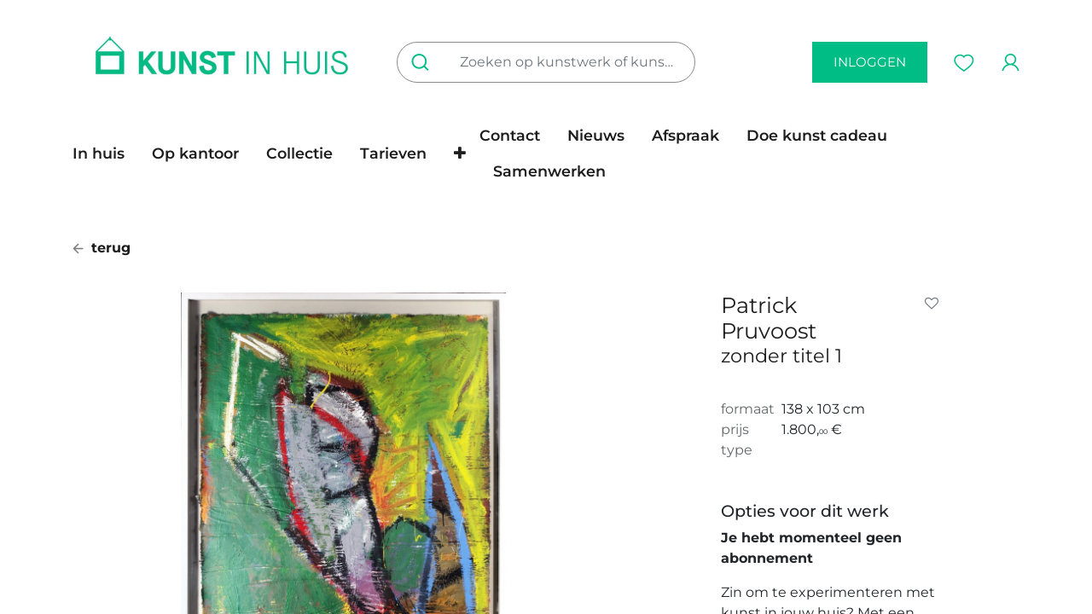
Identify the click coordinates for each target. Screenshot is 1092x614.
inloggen (870, 62)
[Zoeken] (424, 62)
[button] (459, 153)
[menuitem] (105, 153)
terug (102, 248)
